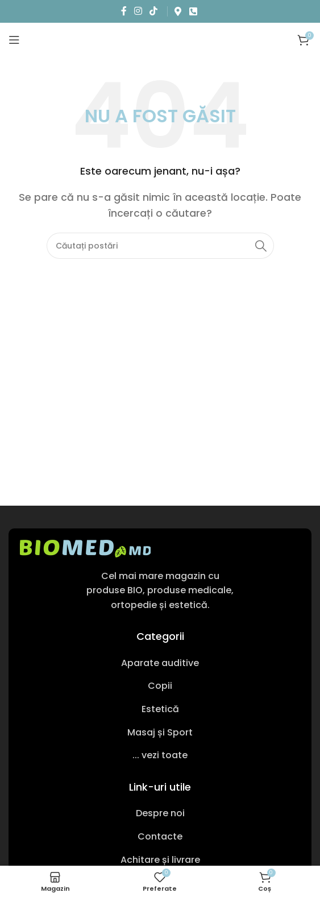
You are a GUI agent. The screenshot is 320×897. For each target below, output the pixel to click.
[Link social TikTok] (153, 11)
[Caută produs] (160, 246)
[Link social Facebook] (123, 11)
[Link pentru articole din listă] (160, 663)
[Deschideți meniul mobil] (14, 39)
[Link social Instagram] (138, 11)
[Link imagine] (85, 547)
